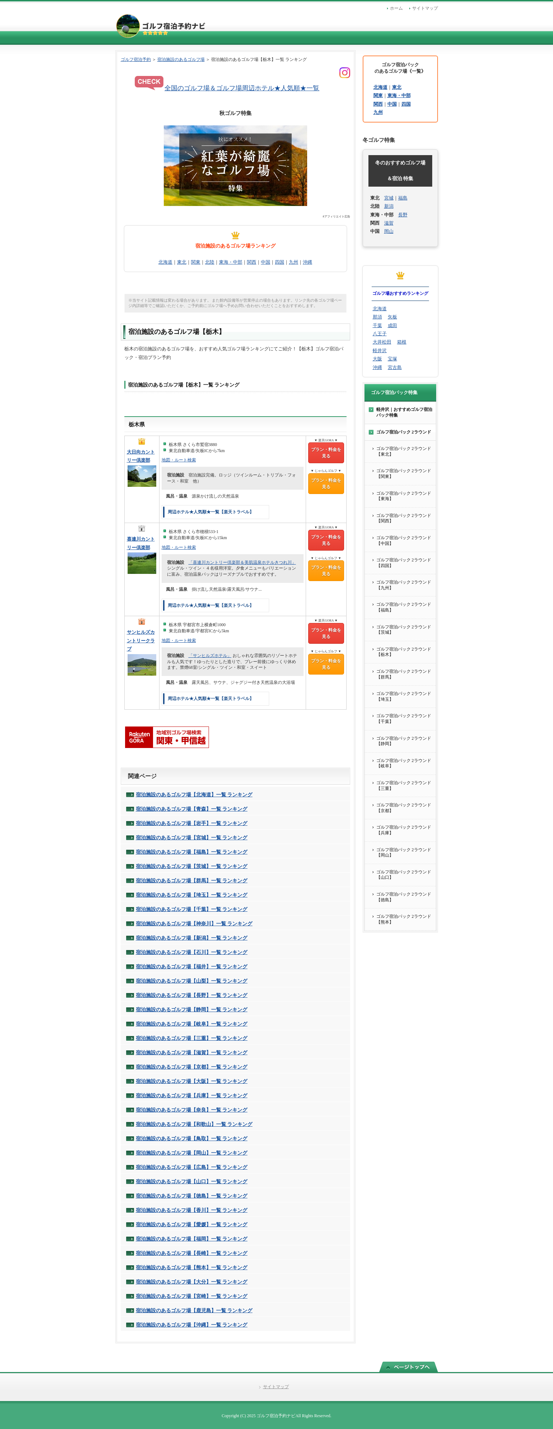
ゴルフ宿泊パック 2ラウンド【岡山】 (403, 852)
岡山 (389, 231)
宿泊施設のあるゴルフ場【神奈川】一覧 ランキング (194, 923)
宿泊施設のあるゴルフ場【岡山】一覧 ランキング (192, 1153)
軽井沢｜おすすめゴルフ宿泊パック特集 (404, 412)
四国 (279, 262)
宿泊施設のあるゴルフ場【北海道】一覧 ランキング (194, 794)
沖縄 (307, 262)
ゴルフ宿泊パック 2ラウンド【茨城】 (403, 629)
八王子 (380, 333)
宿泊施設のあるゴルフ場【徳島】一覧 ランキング (192, 1196)
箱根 (401, 342)
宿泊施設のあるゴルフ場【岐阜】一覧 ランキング (192, 1024)
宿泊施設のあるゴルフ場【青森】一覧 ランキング (192, 809)
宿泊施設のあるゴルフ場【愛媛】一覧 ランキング (192, 1224)
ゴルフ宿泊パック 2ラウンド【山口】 (403, 874)
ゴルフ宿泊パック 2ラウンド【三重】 (403, 785)
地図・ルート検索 (179, 459)
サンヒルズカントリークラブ (141, 640)
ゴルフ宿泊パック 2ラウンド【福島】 (403, 607)
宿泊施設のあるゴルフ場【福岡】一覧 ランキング (192, 1239)
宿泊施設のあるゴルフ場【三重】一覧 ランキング (192, 1038)
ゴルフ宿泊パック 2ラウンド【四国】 (403, 562)
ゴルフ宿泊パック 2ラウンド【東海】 (403, 496)
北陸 (209, 262)
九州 (293, 262)
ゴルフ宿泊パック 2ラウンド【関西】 (403, 518)
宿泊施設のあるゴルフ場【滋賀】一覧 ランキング (192, 1052)
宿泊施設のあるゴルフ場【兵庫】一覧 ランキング (192, 1095)
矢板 (392, 317)
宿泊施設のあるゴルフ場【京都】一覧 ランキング (192, 1067)
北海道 (165, 262)
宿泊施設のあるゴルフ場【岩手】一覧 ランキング (192, 823)
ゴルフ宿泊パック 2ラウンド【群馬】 (403, 674)
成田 (392, 325)
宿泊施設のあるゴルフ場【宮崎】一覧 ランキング (192, 1296)
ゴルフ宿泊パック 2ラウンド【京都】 (403, 807)
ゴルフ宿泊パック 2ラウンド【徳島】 (403, 897)
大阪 (377, 358)
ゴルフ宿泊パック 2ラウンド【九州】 (403, 585)
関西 (251, 262)
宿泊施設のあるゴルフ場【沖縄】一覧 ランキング (192, 1325)
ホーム (396, 8)
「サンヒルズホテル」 (210, 655)
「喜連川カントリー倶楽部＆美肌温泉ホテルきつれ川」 (242, 562)
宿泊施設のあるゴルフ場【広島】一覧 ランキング (192, 1167)
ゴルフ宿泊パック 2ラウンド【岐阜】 (403, 763)
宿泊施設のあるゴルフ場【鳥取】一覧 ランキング (192, 1138)
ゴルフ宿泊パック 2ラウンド (403, 432)
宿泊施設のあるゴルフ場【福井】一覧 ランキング (192, 966)
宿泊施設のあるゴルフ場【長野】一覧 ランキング (192, 995)
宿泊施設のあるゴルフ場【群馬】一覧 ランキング (192, 880)
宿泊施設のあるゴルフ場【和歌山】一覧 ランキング (194, 1124)
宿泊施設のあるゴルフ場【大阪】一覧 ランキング (192, 1081)
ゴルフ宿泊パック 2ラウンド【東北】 (403, 451)
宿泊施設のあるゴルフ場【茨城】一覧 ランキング (192, 866)
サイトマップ (425, 8)
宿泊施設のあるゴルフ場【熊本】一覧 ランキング (192, 1267)
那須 (377, 317)
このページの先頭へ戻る (408, 1367)
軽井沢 (380, 350)
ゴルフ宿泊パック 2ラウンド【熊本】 (403, 919)
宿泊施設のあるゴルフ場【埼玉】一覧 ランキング (192, 895)
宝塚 (392, 358)
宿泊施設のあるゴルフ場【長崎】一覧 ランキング (192, 1253)
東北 (181, 262)
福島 (402, 198)
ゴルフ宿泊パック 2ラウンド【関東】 (403, 473)
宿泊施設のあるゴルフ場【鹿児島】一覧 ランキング (194, 1310)
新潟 (389, 206)
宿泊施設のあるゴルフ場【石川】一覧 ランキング (192, 952)
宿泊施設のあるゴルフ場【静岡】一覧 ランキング (192, 1009)
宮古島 (395, 367)
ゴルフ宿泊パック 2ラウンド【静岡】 (403, 741)
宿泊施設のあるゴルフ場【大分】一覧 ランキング (192, 1282)
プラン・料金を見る (326, 453)
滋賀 (389, 223)
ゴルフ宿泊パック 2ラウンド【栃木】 (403, 652)
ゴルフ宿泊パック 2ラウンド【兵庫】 (403, 830)
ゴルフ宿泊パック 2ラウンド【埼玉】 (403, 696)
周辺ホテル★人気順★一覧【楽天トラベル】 (211, 511)
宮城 (389, 198)
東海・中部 (230, 262)
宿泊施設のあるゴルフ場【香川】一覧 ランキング (192, 1210)
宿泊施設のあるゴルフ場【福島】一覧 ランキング (192, 852)
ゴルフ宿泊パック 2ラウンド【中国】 (403, 540)
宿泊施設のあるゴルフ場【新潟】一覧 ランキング (192, 938)
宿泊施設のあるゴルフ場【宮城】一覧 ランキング (192, 837)
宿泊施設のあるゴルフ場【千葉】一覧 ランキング (192, 909)
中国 (265, 262)
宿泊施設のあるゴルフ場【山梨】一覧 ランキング (192, 981)
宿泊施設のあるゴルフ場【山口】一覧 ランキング (192, 1181)
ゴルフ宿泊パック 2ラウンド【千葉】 (403, 718)
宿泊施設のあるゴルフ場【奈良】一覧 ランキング (192, 1110)
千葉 (377, 325)
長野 (402, 214)
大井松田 (382, 342)
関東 (195, 262)
